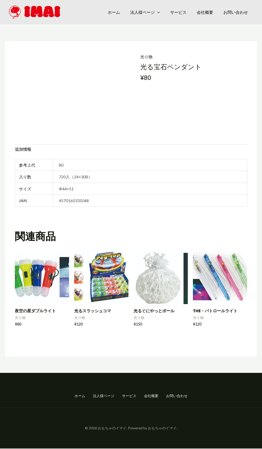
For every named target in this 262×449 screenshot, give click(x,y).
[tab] (23, 149)
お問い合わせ (235, 12)
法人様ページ (145, 12)
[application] (157, 12)
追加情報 (23, 149)
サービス (178, 12)
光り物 (146, 56)
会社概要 (205, 12)
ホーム (114, 12)
